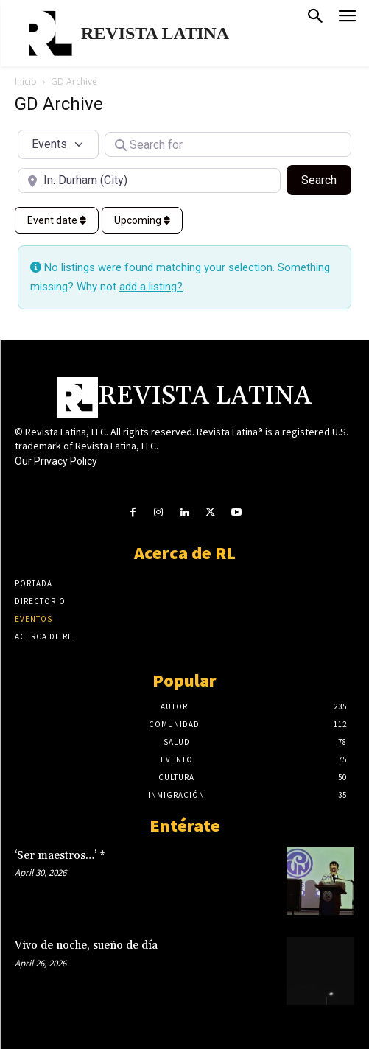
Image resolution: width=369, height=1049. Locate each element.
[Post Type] (58, 144)
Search (326, 179)
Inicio (26, 81)
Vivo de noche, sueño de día (86, 945)
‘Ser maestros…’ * (60, 856)
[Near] (149, 180)
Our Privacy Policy (56, 461)
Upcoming (142, 220)
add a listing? (151, 286)
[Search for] (228, 144)
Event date (56, 220)
